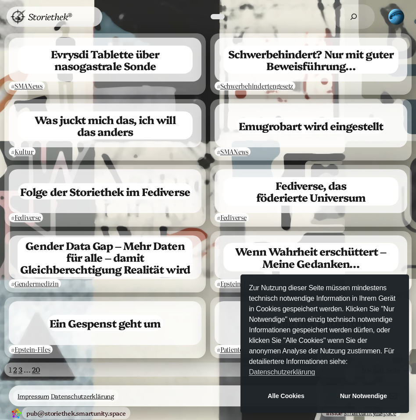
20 (36, 369)
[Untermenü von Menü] (87, 16)
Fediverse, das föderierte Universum (311, 191)
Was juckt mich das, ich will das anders (105, 125)
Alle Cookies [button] (286, 395)
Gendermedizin (36, 283)
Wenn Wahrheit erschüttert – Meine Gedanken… (310, 257)
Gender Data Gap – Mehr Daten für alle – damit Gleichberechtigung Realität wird (105, 257)
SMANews (28, 86)
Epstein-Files (238, 283)
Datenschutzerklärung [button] (282, 372)
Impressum (33, 396)
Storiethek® (50, 16)
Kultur (24, 151)
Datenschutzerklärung (82, 396)
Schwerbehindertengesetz (256, 86)
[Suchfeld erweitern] (354, 16)
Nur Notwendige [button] (363, 395)
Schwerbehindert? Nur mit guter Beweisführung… (311, 59)
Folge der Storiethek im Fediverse (105, 191)
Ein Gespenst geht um (105, 323)
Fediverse (27, 217)
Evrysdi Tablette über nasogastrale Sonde (105, 59)
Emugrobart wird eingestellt (311, 126)
